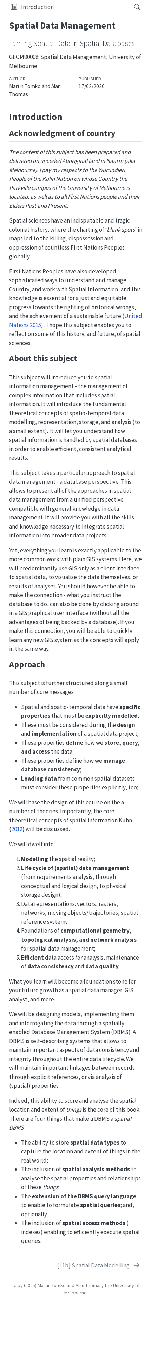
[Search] (131, 7)
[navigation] (91, 7)
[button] (14, 7)
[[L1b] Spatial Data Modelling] (99, 1266)
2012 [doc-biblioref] (16, 829)
